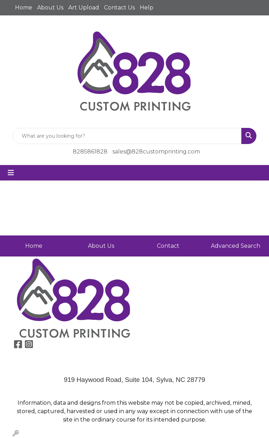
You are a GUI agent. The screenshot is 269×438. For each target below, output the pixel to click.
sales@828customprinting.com (156, 151)
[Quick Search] (127, 136)
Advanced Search (235, 245)
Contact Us (119, 7)
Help (146, 7)
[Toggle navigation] (11, 173)
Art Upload (83, 7)
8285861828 (90, 151)
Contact (168, 245)
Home (23, 7)
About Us (50, 7)
